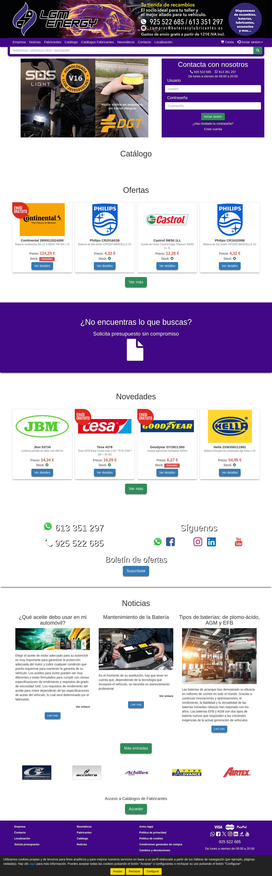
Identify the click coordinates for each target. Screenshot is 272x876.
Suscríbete (136, 571)
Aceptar (117, 871)
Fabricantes (52, 42)
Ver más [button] (136, 282)
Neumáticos (125, 42)
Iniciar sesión (213, 116)
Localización (163, 42)
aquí (33, 863)
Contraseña (177, 98)
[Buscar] (257, 50)
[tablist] (84, 98)
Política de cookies (151, 838)
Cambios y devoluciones (154, 850)
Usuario (174, 80)
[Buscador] (132, 50)
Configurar (153, 871)
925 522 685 (202, 72)
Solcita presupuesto (26, 844)
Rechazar (134, 871)
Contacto (144, 42)
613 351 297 (227, 72)
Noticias (35, 42)
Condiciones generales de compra (160, 844)
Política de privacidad (152, 832)
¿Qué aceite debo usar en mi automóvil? (53, 620)
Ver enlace (83, 706)
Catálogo (82, 838)
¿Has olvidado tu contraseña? (213, 123)
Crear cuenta (213, 129)
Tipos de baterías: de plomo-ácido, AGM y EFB (219, 620)
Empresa (19, 42)
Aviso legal (146, 826)
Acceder (136, 809)
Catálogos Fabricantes (97, 42)
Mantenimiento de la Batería (136, 617)
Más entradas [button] (136, 748)
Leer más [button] (52, 715)
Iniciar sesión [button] (250, 42)
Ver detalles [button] (42, 266)
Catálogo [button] (71, 42)
